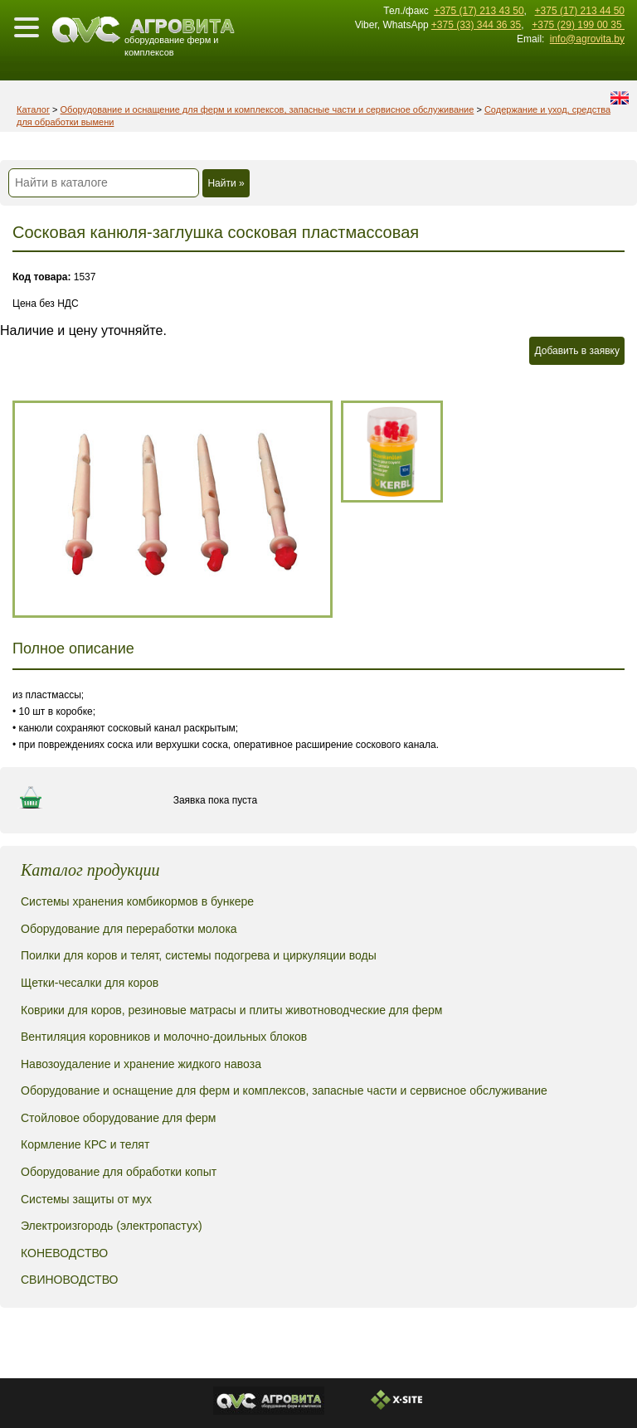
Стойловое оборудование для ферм (118, 1117)
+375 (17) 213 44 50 (580, 11)
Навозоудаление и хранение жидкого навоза (141, 1064)
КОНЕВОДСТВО (64, 1253)
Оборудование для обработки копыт (118, 1171)
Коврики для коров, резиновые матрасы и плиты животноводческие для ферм (231, 1010)
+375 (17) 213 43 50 (478, 11)
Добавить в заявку (577, 351)
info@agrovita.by (587, 39)
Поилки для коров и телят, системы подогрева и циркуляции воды (199, 955)
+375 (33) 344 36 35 (476, 25)
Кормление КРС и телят (85, 1144)
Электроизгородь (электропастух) (111, 1225)
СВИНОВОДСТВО (69, 1279)
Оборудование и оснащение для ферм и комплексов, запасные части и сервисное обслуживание (267, 109)
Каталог (33, 109)
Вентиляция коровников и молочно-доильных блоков (164, 1036)
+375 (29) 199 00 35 (578, 25)
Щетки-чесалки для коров (89, 982)
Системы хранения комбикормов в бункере (137, 901)
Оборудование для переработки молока (129, 928)
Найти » (225, 183)
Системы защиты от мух (86, 1199)
